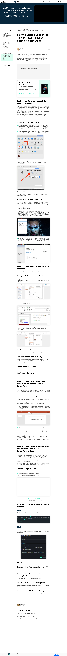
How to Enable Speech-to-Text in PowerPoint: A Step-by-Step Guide (7, 57)
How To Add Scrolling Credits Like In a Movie (26, 613)
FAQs (21, 76)
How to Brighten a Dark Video (7, 39)
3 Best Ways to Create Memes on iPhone (26, 616)
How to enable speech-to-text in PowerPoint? (29, 68)
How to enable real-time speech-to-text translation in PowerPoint (33, 72)
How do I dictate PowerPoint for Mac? (27, 70)
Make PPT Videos (28, 498)
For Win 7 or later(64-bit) (29, 500)
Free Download (28, 598)
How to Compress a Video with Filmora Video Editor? (7, 43)
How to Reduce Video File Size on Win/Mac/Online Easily (6, 48)
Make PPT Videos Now (24, 93)
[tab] (7, 30)
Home (18, 29)
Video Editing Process (24, 29)
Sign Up (56, 654)
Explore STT (23, 94)
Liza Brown (22, 48)
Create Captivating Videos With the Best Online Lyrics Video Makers (32, 618)
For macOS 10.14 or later (38, 500)
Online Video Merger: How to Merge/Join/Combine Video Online (7, 35)
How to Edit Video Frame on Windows (7, 53)
